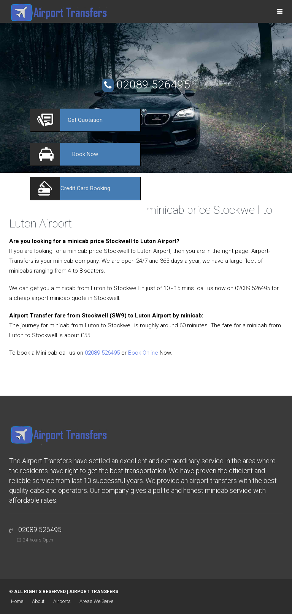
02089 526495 (153, 84)
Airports (62, 601)
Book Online (143, 352)
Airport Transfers (93, 591)
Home (17, 601)
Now (85, 154)
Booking (85, 188)
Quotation (85, 120)
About (38, 601)
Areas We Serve (96, 601)
